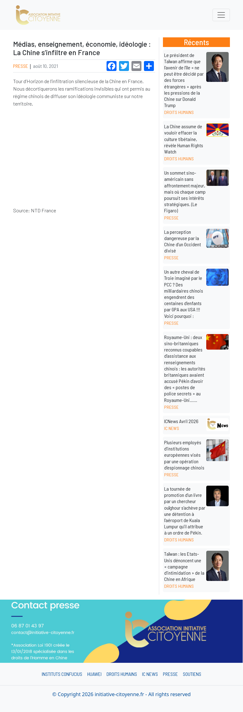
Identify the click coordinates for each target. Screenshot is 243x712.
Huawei (94, 674)
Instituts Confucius (62, 674)
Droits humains (122, 674)
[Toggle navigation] (221, 15)
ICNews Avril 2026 (181, 421)
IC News (150, 674)
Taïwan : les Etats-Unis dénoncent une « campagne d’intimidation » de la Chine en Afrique (184, 566)
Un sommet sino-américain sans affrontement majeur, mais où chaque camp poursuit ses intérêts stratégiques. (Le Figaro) (185, 191)
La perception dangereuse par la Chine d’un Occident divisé (182, 241)
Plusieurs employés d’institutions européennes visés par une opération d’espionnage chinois (184, 454)
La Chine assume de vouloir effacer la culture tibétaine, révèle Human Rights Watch (183, 138)
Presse (21, 66)
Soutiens (192, 674)
